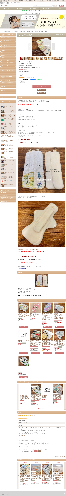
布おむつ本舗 (4, 5)
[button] (59, 8)
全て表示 (60, 456)
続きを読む (22, 435)
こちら (8, 494)
